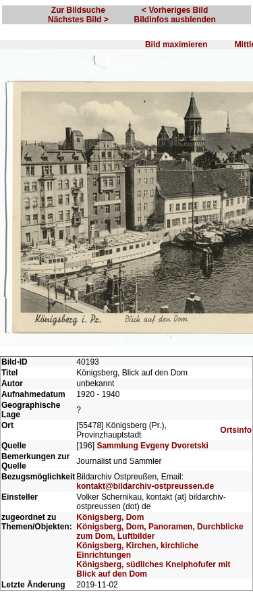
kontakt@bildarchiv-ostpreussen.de (145, 486)
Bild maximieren (176, 44)
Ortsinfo (236, 430)
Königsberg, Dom (110, 517)
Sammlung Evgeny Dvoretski (152, 445)
